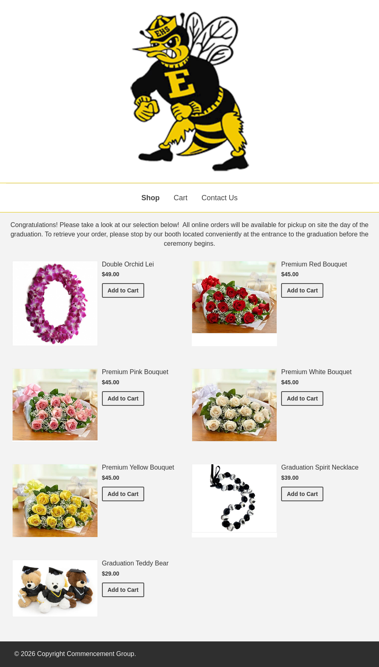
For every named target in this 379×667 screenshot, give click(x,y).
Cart (180, 198)
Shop (150, 198)
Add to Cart (126, 290)
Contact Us (219, 198)
